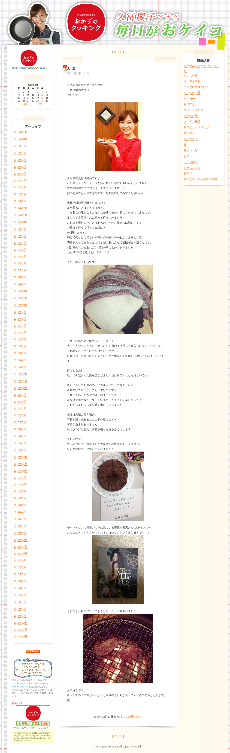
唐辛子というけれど (196, 127)
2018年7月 (20, 159)
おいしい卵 (191, 75)
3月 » (41, 103)
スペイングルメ (193, 110)
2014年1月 (20, 532)
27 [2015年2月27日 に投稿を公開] (42, 100)
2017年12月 (20, 208)
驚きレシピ (191, 150)
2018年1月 (20, 201)
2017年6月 (20, 249)
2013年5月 (20, 588)
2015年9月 (20, 394)
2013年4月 (20, 595)
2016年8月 (20, 318)
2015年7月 (20, 408)
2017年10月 (20, 222)
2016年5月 (20, 339)
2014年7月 (20, 491)
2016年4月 (20, 346)
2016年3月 (20, 353)
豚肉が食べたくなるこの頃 (200, 179)
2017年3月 (20, 270)
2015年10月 (20, 387)
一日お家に (191, 161)
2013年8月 (20, 567)
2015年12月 (20, 374)
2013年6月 (20, 581)
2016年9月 (20, 311)
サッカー (189, 98)
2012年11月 (20, 629)
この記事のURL (132, 716)
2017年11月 (20, 215)
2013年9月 (20, 560)
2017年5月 (20, 256)
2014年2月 (20, 526)
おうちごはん (192, 167)
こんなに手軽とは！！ (198, 87)
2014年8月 (20, 484)
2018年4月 (20, 180)
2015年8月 (20, 401)
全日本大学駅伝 (193, 81)
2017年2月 (20, 277)
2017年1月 (20, 284)
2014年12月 (20, 456)
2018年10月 (20, 139)
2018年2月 (20, 194)
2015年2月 (20, 443)
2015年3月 (20, 436)
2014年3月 (20, 519)
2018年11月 (20, 132)
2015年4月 (20, 429)
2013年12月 (20, 539)
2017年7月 (20, 242)
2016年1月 (20, 367)
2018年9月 (20, 146)
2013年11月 (20, 546)
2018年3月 (20, 187)
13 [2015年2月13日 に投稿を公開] (42, 94)
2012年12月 (20, 622)
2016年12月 (20, 291)
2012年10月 (20, 636)
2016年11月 (20, 298)
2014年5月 (20, 505)
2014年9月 (20, 477)
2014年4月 (20, 512)
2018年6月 (20, 166)
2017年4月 (20, 263)
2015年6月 (20, 415)
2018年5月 (20, 173)
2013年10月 (20, 553)
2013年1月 (20, 615)
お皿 (186, 156)
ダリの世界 (191, 115)
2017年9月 (20, 229)
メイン (118, 51)
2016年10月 (20, 304)
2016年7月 (20, 325)
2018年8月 (20, 153)
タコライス (191, 138)
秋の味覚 (189, 104)
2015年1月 (20, 450)
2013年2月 (20, 608)
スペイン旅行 (192, 121)
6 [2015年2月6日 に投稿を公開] (42, 91)
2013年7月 (20, 574)
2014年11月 (20, 463)
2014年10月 (20, 470)
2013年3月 (20, 602)
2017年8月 (20, 235)
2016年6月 (20, 332)
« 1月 (24, 103)
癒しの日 (189, 133)
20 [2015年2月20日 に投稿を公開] (42, 97)
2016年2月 (20, 360)
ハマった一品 (192, 92)
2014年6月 (20, 498)
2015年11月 (20, 380)
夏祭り (188, 173)
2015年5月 (20, 422)
